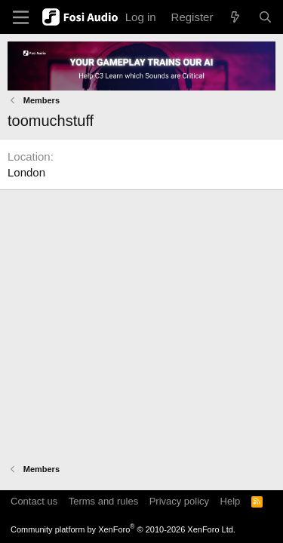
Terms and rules (103, 501)
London (26, 172)
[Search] (265, 17)
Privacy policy (179, 501)
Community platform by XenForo (123, 529)
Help (230, 501)
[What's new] (235, 17)
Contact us (34, 501)
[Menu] (20, 17)
